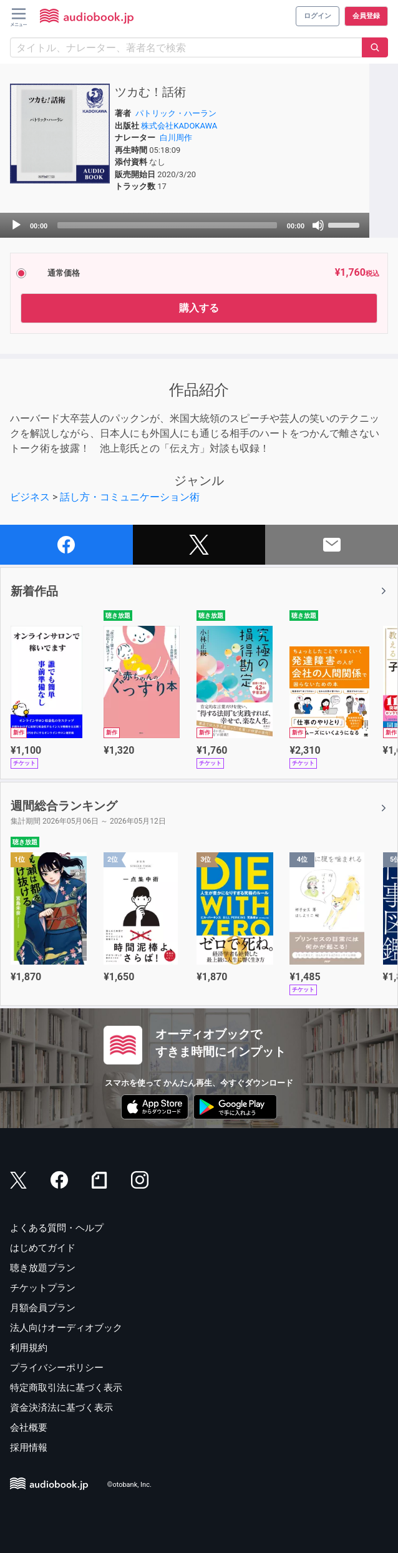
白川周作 (176, 137)
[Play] (16, 225)
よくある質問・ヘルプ (57, 1228)
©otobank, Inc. (129, 1485)
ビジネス (30, 497)
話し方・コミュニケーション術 (130, 497)
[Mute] (318, 225)
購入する (199, 308)
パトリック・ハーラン (175, 113)
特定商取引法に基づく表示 (66, 1387)
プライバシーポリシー (57, 1367)
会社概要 (28, 1427)
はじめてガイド (42, 1248)
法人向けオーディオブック (66, 1327)
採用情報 (28, 1447)
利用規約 (28, 1347)
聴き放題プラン (42, 1267)
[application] (184, 225)
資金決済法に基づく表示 (61, 1407)
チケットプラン (42, 1287)
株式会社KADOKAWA (179, 125)
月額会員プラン (42, 1307)
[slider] (167, 225)
